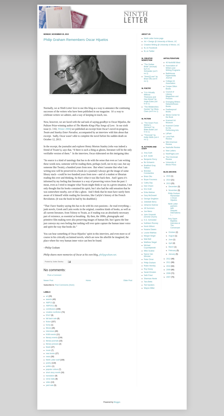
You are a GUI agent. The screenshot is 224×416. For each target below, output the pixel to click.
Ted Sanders (149, 285)
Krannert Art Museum (171, 121)
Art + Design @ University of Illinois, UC (160, 41)
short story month (53, 372)
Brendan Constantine (149, 172)
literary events (52, 337)
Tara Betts (148, 282)
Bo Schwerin (149, 162)
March (171, 247)
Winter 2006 (64, 129)
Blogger (117, 402)
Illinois (48, 328)
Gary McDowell (150, 195)
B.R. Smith (148, 156)
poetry (48, 363)
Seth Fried (148, 275)
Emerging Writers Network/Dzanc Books (173, 104)
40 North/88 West (173, 62)
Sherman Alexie (150, 278)
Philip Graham (150, 263)
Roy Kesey (148, 269)
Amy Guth (148, 153)
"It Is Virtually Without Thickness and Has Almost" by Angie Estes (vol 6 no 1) (150, 98)
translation (50, 376)
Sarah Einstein (150, 272)
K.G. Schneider (150, 220)
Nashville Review (173, 147)
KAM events (51, 334)
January (172, 254)
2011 (168, 262)
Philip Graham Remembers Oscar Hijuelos (76, 40)
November (173, 190)
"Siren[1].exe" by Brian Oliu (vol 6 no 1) (151, 78)
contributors (51, 309)
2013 (168, 183)
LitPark (169, 133)
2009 (168, 270)
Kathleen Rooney (151, 223)
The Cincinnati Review (172, 158)
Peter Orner (149, 259)
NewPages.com (172, 154)
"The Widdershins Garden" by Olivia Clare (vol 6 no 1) (151, 109)
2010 (168, 266)
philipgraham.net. (108, 254)
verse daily (50, 379)
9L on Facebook (150, 48)
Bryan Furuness (150, 179)
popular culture (52, 369)
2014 (168, 180)
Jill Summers (149, 208)
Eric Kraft (148, 189)
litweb (48, 347)
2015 (168, 176)
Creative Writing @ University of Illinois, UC (162, 45)
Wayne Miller (149, 288)
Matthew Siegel (150, 242)
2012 (168, 259)
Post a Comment (54, 275)
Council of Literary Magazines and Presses (172, 95)
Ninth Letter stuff (53, 360)
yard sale (50, 385)
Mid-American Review (171, 143)
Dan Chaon (148, 186)
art (47, 296)
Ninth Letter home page (153, 38)
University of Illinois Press (171, 163)
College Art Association (170, 82)
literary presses (52, 344)
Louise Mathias (150, 233)
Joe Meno (148, 211)
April (170, 243)
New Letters (171, 151)
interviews (50, 331)
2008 (168, 273)
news (48, 356)
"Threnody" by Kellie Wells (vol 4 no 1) (151, 137)
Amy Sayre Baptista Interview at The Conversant (174, 223)
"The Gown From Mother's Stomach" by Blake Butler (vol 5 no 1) (151, 127)
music (48, 350)
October (172, 232)
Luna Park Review (170, 138)
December (173, 186)
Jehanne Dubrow (151, 205)
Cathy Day (148, 183)
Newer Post (48, 280)
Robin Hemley (150, 266)
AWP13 (49, 303)
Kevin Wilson (149, 226)
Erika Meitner (149, 192)
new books (50, 353)
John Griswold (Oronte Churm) (150, 216)
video (48, 382)
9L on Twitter (149, 51)
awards (49, 299)
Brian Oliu (148, 176)
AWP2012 (50, 306)
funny (48, 325)
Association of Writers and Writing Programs (173, 68)
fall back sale (51, 318)
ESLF (48, 315)
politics (49, 366)
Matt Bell (147, 239)
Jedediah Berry (150, 202)
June (170, 239)
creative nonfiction (53, 312)
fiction (48, 322)
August (171, 236)
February (172, 250)
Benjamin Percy (150, 159)
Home (88, 280)
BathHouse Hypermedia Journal (171, 75)
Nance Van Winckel (148, 255)
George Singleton (151, 199)
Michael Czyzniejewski (150, 246)
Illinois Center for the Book (173, 116)
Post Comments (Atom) (64, 285)
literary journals (52, 341)
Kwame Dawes (150, 229)
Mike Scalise (149, 251)
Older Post (127, 280)
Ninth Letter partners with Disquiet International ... (174, 209)
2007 (168, 277)
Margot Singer (150, 236)
